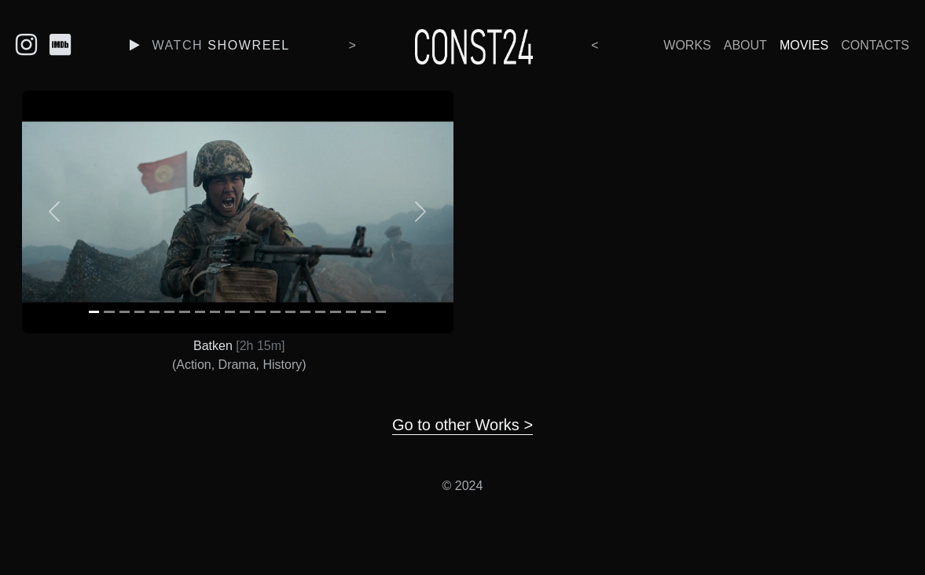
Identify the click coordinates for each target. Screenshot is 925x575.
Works (686, 45)
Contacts (875, 45)
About (745, 45)
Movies (804, 45)
